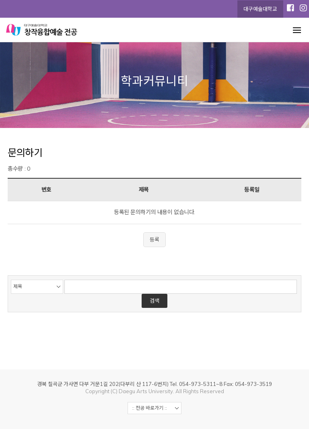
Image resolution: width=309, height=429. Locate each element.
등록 (154, 239)
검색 (154, 300)
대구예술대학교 (260, 9)
